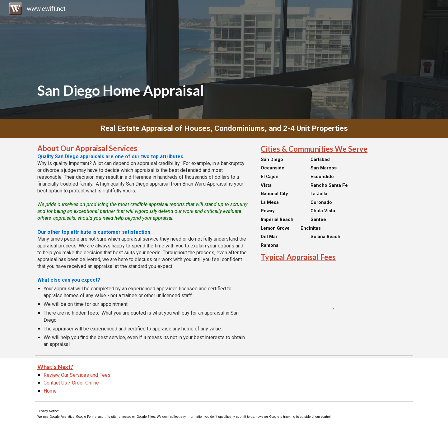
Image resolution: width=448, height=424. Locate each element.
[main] (224, 59)
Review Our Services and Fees (77, 375)
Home (50, 391)
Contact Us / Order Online (71, 383)
